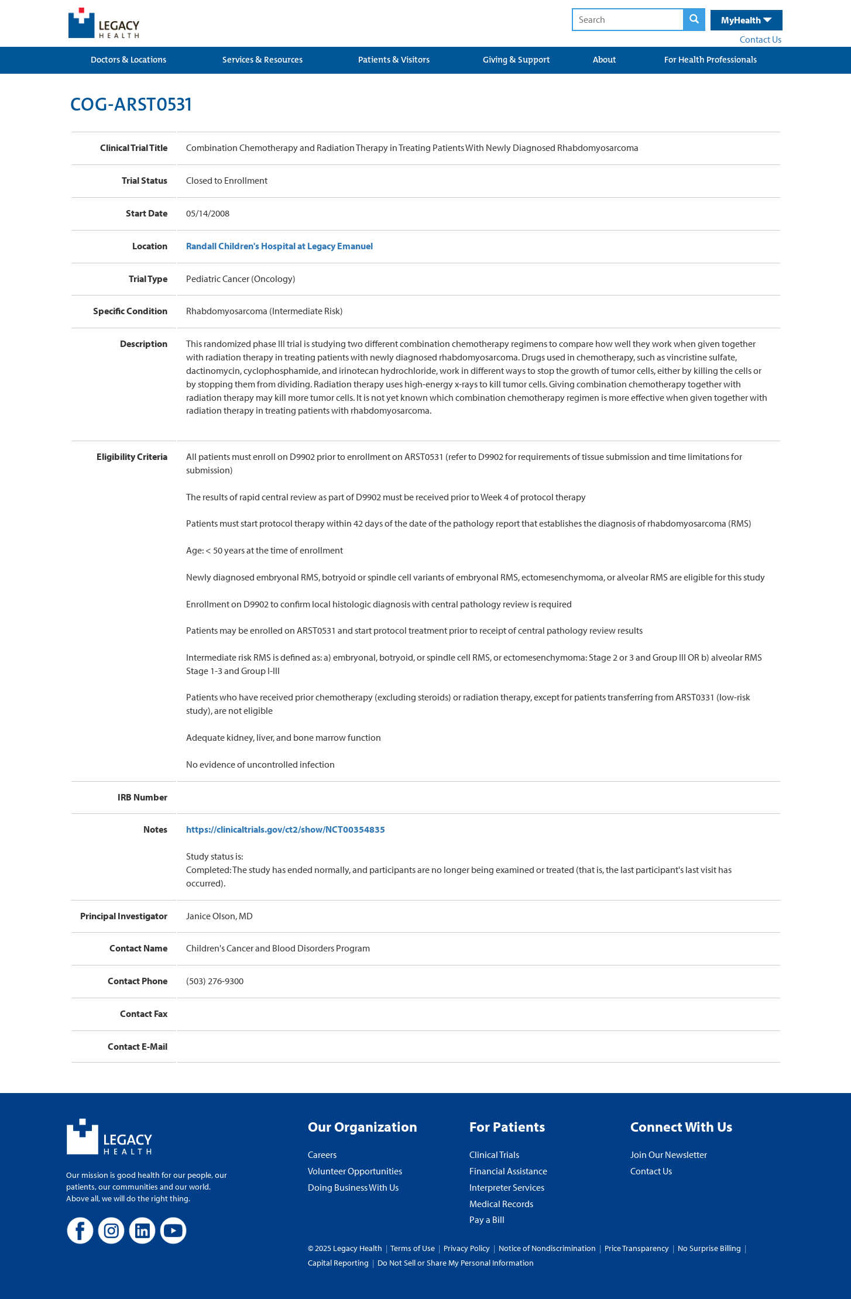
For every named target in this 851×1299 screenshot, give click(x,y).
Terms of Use (413, 1248)
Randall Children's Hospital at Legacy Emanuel (279, 246)
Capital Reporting (338, 1262)
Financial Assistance (508, 1171)
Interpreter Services (506, 1187)
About (604, 60)
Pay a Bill (487, 1219)
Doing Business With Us (353, 1187)
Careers (322, 1154)
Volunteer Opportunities (355, 1171)
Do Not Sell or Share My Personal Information (456, 1262)
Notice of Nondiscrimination (547, 1248)
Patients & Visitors (394, 60)
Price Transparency (637, 1248)
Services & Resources (262, 60)
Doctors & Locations (128, 60)
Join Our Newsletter (668, 1154)
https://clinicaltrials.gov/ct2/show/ (285, 829)
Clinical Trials (494, 1154)
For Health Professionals (710, 60)
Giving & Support (516, 60)
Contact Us (760, 39)
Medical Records (501, 1203)
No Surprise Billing (709, 1248)
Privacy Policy (467, 1248)
